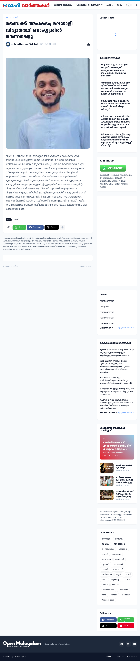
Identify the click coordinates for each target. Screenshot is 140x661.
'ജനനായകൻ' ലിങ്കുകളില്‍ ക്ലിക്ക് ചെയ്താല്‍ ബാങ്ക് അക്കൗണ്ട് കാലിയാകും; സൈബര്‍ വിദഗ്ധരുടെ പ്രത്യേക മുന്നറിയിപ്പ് (116, 88)
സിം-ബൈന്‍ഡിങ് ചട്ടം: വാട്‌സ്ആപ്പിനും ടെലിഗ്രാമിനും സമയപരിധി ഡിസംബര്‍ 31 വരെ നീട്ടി (116, 380)
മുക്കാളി (115, 579)
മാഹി (15, 18)
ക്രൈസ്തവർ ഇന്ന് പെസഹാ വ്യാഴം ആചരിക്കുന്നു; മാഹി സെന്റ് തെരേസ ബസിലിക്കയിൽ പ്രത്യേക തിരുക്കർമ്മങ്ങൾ (124, 494)
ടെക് (119, 5)
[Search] (134, 5)
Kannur (105, 584)
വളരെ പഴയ (85, 266)
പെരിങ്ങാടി (107, 574)
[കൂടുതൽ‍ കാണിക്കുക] (62, 227)
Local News (123, 589)
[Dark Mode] (129, 5)
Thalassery (125, 594)
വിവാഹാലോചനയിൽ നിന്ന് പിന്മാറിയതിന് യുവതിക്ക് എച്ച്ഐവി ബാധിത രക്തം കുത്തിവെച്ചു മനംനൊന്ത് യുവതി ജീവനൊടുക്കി (115, 122)
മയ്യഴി (118, 574)
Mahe (104, 594)
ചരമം (109, 5)
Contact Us (119, 656)
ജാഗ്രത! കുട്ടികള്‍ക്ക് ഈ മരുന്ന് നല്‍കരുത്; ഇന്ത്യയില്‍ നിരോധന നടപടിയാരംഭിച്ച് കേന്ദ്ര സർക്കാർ (114, 70)
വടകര (127, 579)
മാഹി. (104, 579)
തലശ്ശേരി (119, 559)
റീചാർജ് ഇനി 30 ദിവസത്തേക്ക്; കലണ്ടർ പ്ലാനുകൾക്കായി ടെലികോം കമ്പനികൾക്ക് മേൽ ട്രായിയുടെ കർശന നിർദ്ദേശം (116, 404)
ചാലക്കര (123, 549)
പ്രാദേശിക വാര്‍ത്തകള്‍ (88, 5)
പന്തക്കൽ (118, 564)
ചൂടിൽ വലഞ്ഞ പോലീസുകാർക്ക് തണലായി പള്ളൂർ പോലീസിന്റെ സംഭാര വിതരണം (124, 480)
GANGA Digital (20, 656)
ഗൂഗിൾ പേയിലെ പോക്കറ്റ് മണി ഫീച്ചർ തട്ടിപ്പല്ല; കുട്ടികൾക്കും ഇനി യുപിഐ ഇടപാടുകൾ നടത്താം (117, 352)
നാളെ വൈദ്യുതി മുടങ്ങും (123, 466)
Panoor (114, 594)
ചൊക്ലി (105, 554)
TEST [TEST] (104, 306)
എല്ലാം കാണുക (125, 327)
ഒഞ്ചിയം (119, 539)
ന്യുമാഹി (105, 564)
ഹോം (8, 18)
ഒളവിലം (105, 544)
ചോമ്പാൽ (106, 559)
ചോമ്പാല (116, 554)
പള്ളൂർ (105, 569)
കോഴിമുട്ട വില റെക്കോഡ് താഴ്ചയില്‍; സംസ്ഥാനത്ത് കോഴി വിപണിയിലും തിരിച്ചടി (115, 105)
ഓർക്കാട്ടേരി (119, 544)
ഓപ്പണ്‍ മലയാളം (63, 5)
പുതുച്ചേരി (118, 569)
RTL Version (132, 656)
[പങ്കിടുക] (87, 44)
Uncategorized (108, 600)
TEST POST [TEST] (107, 301)
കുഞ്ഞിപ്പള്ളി (108, 549)
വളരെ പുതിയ (11, 266)
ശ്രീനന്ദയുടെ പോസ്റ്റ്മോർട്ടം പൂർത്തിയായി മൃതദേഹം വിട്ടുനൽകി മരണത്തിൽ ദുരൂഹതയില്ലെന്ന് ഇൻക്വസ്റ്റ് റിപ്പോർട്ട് (116, 140)
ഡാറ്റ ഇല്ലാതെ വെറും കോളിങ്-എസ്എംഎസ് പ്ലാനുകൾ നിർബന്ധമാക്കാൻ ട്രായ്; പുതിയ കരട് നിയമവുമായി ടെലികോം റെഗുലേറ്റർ (115, 366)
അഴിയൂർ (106, 539)
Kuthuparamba (108, 589)
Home (108, 656)
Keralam (115, 584)
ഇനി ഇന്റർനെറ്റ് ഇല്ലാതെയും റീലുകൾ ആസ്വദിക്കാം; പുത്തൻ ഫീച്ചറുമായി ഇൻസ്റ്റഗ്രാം (117, 391)
